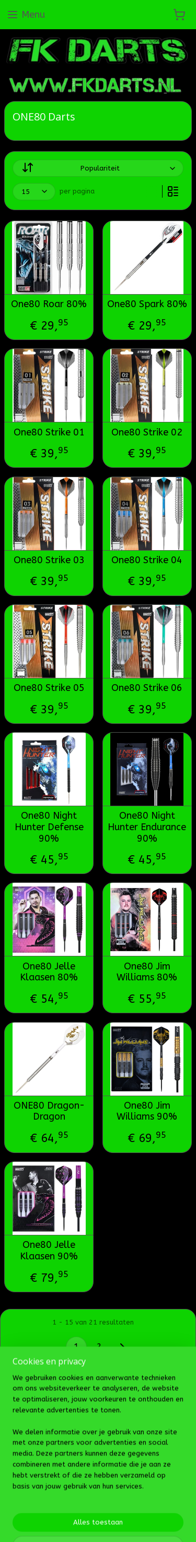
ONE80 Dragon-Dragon (49, 1111)
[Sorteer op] (98, 169)
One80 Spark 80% (147, 304)
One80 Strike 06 (146, 688)
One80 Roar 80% (49, 304)
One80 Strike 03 (49, 560)
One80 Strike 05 (49, 688)
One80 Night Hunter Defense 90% (49, 827)
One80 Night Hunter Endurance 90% (147, 827)
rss (117, 1473)
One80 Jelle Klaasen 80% (49, 972)
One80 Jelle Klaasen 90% (49, 1251)
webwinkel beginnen (154, 1473)
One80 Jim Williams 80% (147, 972)
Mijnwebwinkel (114, 1490)
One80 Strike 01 (49, 432)
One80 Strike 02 (146, 432)
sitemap (97, 1473)
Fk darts (24, 1440)
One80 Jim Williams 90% (147, 1111)
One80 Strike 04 (146, 560)
